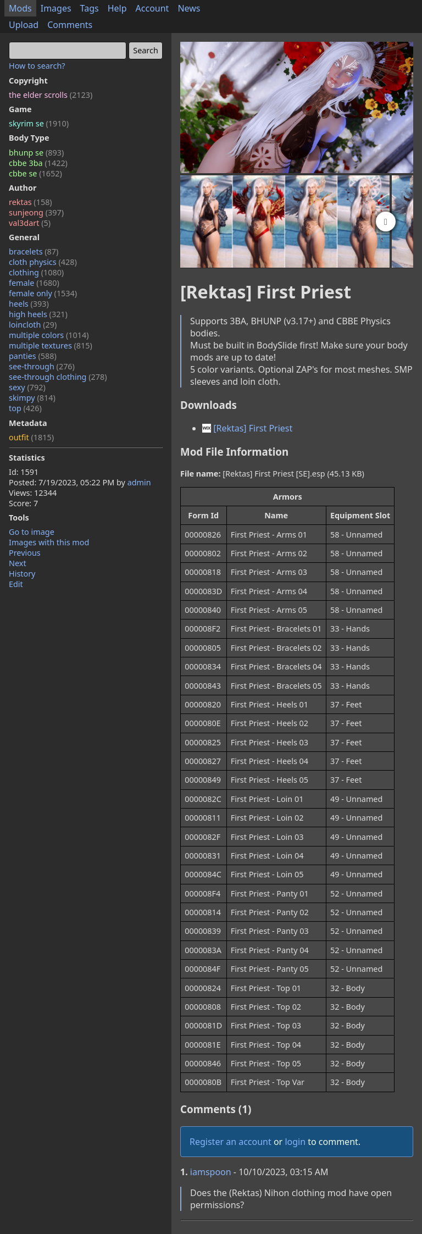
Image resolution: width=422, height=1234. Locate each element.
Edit (16, 584)
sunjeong (36, 212)
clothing (36, 272)
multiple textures (50, 345)
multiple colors (49, 335)
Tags (89, 8)
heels (29, 303)
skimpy (32, 397)
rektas (30, 202)
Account (152, 8)
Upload (23, 25)
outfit (31, 437)
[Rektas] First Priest (247, 428)
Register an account (230, 1142)
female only (43, 293)
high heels (38, 314)
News (188, 8)
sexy (27, 387)
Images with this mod (49, 542)
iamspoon (210, 1172)
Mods (20, 8)
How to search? (37, 65)
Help (117, 8)
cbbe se (35, 173)
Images (56, 8)
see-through (42, 366)
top (25, 408)
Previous (25, 552)
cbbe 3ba (38, 163)
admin (139, 482)
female (34, 283)
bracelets (33, 251)
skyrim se (39, 123)
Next (17, 563)
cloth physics (43, 262)
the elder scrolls (50, 95)
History (22, 573)
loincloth (33, 324)
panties (33, 356)
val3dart (30, 223)
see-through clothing (58, 377)
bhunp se (36, 152)
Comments (69, 25)
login (295, 1142)
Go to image (31, 532)
